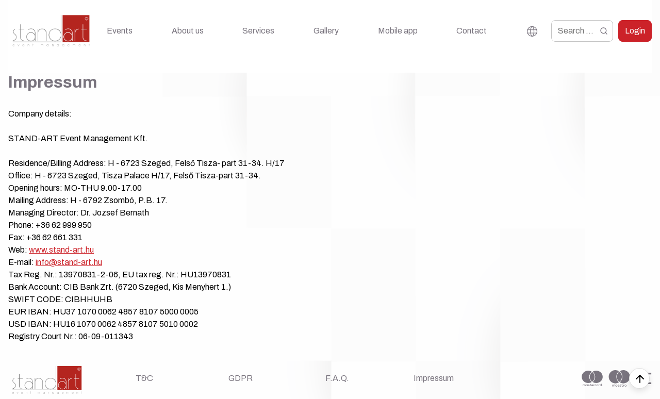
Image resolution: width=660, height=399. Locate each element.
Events (120, 30)
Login (635, 30)
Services (258, 30)
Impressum (434, 378)
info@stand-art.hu (69, 262)
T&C (144, 378)
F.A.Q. (337, 378)
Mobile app (398, 30)
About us (188, 30)
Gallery (326, 30)
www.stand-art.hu (61, 249)
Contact (471, 30)
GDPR (240, 378)
